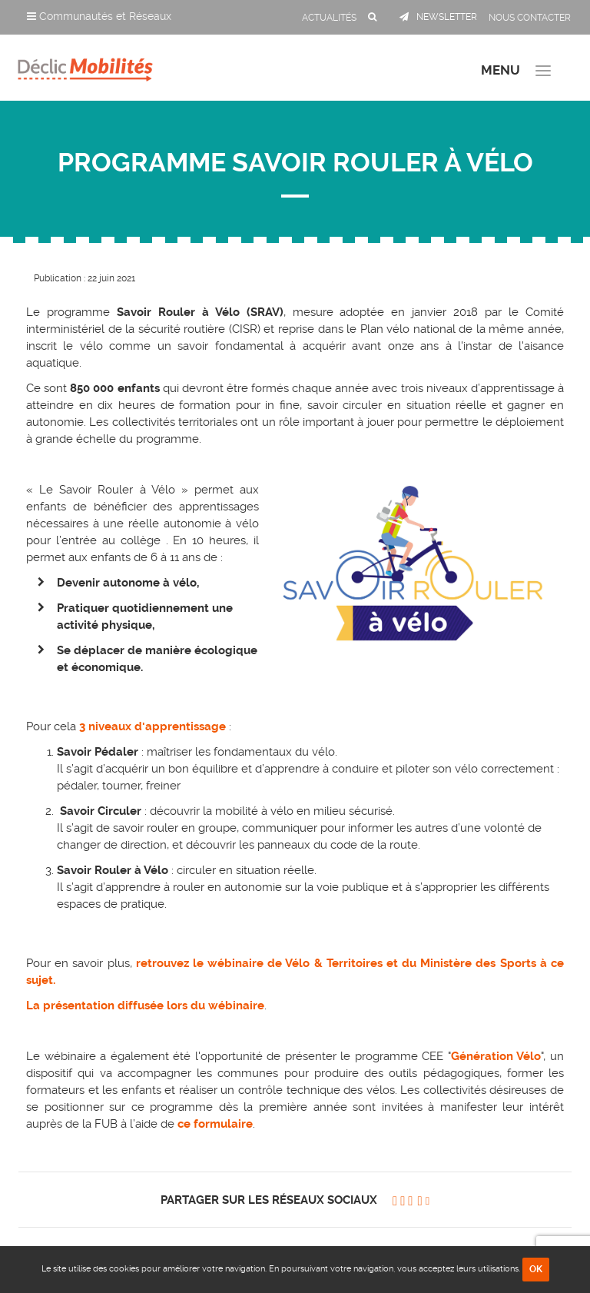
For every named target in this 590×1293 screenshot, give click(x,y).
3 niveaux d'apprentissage (152, 726)
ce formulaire (215, 1124)
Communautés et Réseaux (99, 16)
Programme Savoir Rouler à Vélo (295, 163)
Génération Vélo (496, 1056)
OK (535, 1269)
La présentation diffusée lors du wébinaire (145, 1005)
